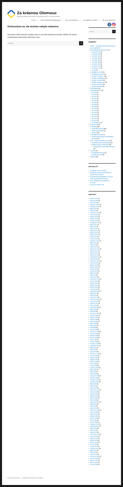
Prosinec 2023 (94, 241)
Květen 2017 (93, 358)
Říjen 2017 (93, 347)
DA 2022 (94, 114)
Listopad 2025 (94, 206)
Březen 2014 (94, 418)
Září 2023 (93, 245)
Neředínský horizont (98, 153)
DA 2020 (94, 110)
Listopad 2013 (94, 426)
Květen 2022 (94, 265)
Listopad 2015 (94, 382)
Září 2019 (93, 311)
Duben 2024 (94, 233)
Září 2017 (93, 349)
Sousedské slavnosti (96, 134)
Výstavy (94, 132)
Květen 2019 (94, 317)
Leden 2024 (94, 239)
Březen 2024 (94, 235)
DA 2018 (94, 106)
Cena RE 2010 (96, 54)
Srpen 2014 (93, 408)
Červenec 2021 (94, 279)
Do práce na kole (97, 80)
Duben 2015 (93, 396)
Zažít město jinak (97, 86)
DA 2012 (94, 94)
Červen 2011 (94, 464)
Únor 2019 (93, 323)
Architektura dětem (98, 74)
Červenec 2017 (94, 354)
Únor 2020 (93, 305)
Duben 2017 (93, 360)
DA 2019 (94, 108)
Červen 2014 (94, 412)
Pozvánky (93, 126)
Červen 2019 (94, 315)
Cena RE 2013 (96, 56)
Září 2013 (93, 430)
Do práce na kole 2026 (97, 185)
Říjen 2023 (93, 243)
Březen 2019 (94, 321)
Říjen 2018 (93, 325)
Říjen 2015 (93, 384)
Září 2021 (93, 275)
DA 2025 (94, 120)
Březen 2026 (94, 200)
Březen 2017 (94, 362)
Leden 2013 (93, 446)
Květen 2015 (94, 394)
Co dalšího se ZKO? (90, 20)
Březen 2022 (94, 267)
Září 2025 (93, 210)
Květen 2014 (94, 414)
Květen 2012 (94, 460)
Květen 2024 (94, 231)
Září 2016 (93, 372)
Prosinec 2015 (94, 380)
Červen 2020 (94, 301)
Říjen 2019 (93, 309)
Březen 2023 (94, 255)
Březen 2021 (94, 287)
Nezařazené (94, 124)
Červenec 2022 (95, 261)
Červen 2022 (94, 263)
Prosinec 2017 (94, 343)
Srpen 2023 (93, 247)
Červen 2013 (94, 436)
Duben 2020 (94, 303)
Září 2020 (93, 295)
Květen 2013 (94, 438)
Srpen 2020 (94, 297)
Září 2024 (93, 227)
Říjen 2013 (93, 428)
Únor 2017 (93, 364)
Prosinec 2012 (94, 448)
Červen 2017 (94, 356)
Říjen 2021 (93, 273)
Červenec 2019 (94, 313)
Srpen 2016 (93, 374)
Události (92, 157)
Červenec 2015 (94, 390)
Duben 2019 (93, 319)
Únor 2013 (93, 444)
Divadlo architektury (98, 78)
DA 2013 (94, 96)
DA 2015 (94, 100)
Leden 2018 (93, 341)
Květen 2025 (94, 216)
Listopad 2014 (94, 402)
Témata (92, 151)
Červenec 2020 (95, 299)
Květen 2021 (94, 283)
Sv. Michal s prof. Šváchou (98, 170)
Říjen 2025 (93, 208)
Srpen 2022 (93, 259)
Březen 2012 (94, 462)
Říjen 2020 (93, 293)
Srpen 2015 (93, 388)
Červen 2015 (94, 392)
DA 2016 (94, 102)
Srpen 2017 (93, 351)
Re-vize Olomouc (109, 20)
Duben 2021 (94, 285)
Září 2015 (93, 386)
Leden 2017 (93, 366)
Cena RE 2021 (96, 64)
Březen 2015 (94, 398)
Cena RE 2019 (96, 62)
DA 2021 (94, 112)
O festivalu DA (96, 122)
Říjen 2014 (93, 404)
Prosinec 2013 (94, 424)
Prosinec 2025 (94, 204)
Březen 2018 (94, 337)
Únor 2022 (93, 269)
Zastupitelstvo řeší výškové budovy (104, 147)
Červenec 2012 (94, 456)
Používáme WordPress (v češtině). (32, 478)
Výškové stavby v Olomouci (100, 145)
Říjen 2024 (93, 225)
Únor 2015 (93, 400)
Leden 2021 (94, 289)
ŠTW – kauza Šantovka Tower (99, 141)
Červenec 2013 (94, 434)
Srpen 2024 (94, 229)
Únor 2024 (93, 237)
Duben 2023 (94, 253)
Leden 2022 (94, 271)
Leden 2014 (93, 422)
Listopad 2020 (94, 291)
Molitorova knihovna (98, 82)
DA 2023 (94, 116)
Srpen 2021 (93, 277)
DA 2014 (94, 98)
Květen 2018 (94, 335)
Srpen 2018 (93, 329)
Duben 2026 (94, 198)
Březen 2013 (94, 442)
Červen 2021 (94, 281)
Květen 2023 (94, 251)
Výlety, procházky (97, 130)
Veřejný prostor (97, 155)
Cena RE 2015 (96, 58)
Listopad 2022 (94, 257)
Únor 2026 (93, 202)
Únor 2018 (93, 339)
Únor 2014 (93, 420)
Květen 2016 (94, 378)
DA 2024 (94, 118)
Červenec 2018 (94, 331)
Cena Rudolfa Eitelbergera (50, 20)
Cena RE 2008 (96, 52)
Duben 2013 (93, 440)
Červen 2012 (94, 458)
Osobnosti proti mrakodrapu (101, 143)
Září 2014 (93, 406)
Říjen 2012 (93, 450)
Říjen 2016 (93, 370)
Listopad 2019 (94, 307)
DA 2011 (94, 92)
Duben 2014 (93, 416)
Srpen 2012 (93, 454)
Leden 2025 (94, 221)
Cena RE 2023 (96, 66)
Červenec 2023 (95, 249)
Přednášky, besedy (98, 128)
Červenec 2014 (94, 410)
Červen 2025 (94, 214)
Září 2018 (93, 327)
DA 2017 (94, 104)
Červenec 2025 (94, 212)
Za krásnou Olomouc (37, 13)
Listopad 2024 (94, 223)
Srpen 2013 (93, 432)
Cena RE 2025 (96, 68)
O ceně (94, 70)
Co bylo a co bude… (97, 76)
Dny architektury (71, 20)
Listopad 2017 (94, 345)
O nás (33, 20)
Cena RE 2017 (96, 60)
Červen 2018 (94, 333)
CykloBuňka (94, 88)
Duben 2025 (94, 219)
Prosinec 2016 (94, 368)
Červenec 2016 (94, 376)
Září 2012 (93, 452)
